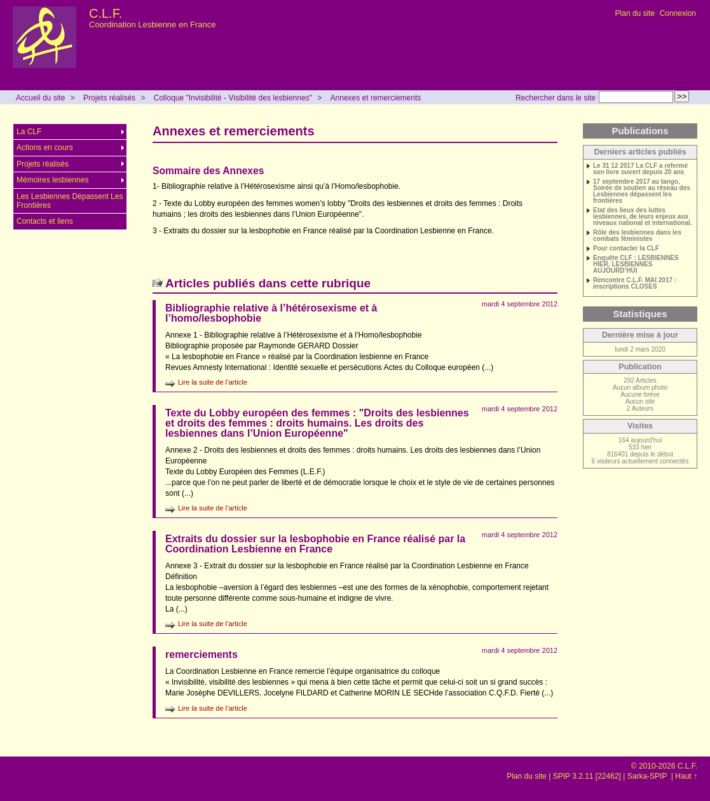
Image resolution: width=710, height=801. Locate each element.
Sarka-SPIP (648, 776)
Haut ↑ (686, 776)
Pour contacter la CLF (626, 248)
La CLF (29, 131)
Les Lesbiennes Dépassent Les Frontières (70, 201)
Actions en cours (45, 147)
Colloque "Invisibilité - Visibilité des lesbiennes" (233, 97)
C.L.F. (105, 13)
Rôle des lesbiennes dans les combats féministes (637, 235)
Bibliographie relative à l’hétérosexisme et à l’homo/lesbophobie (271, 313)
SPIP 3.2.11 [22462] (587, 776)
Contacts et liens (45, 221)
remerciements (201, 654)
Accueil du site (40, 97)
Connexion (678, 13)
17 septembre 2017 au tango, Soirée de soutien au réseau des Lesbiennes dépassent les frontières (641, 191)
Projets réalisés (109, 97)
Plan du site (635, 13)
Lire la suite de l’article (212, 382)
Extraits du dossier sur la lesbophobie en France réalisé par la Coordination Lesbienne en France (315, 543)
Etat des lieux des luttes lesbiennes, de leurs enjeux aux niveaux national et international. (642, 216)
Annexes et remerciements (376, 97)
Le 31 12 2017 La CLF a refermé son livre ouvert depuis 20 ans (640, 169)
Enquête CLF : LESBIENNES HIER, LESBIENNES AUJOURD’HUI (635, 264)
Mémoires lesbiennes (52, 179)
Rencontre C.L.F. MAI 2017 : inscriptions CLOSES (634, 283)
